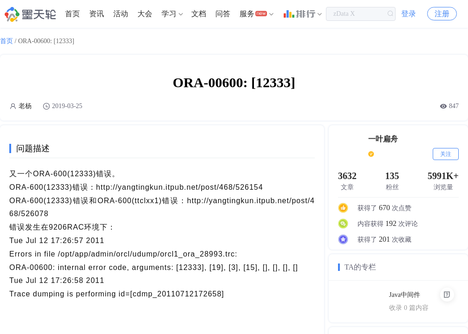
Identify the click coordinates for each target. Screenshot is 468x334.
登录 (408, 14)
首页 (72, 14)
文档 (198, 14)
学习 (169, 14)
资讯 (96, 14)
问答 (222, 14)
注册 (442, 14)
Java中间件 (404, 294)
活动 (120, 14)
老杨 (25, 106)
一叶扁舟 (383, 139)
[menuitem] (72, 14)
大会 (144, 14)
